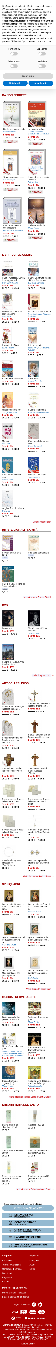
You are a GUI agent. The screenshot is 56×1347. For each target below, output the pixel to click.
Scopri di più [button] (28, 76)
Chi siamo (6, 1260)
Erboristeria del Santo (20, 1104)
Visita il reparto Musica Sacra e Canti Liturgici (30, 1097)
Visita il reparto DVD (41, 675)
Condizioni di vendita (12, 1269)
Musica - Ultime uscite (19, 997)
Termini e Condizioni (11, 1265)
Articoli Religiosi (15, 683)
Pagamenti (7, 1277)
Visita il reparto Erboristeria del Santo (34, 1189)
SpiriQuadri (11, 884)
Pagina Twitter (40, 1304)
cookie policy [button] (46, 24)
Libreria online (28, 1344)
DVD (5, 605)
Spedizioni (7, 1273)
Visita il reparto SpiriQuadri (38, 989)
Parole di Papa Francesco (14, 1293)
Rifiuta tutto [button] (15, 83)
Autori (32, 1265)
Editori (33, 1269)
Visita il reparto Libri (42, 522)
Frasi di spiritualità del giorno (15, 1297)
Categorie (34, 1260)
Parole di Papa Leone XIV (14, 1288)
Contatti (5, 1281)
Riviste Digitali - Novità (19, 529)
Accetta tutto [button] (40, 83)
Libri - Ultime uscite (17, 254)
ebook (5, 557)
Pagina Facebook (34, 1304)
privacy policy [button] (24, 12)
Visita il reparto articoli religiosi (37, 876)
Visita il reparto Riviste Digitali (37, 597)
